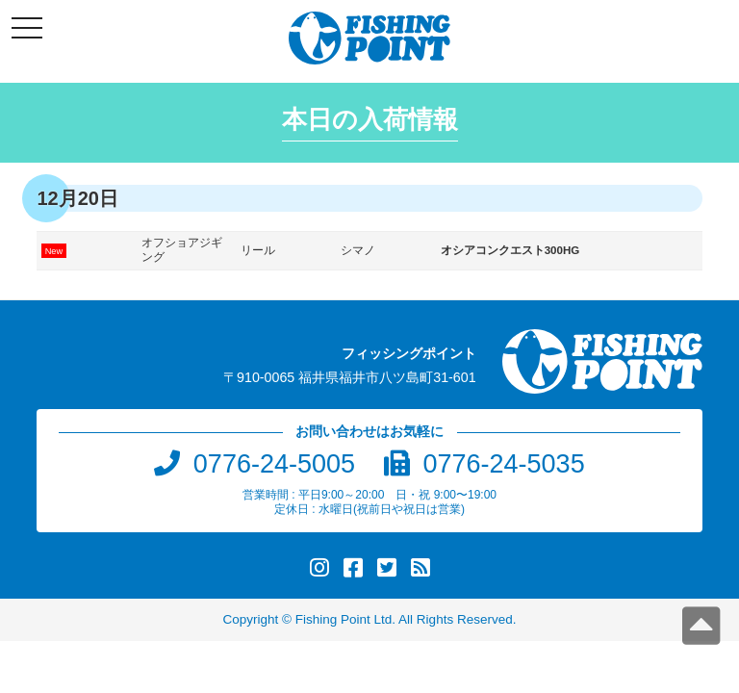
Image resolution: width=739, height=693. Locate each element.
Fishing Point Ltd (344, 619)
